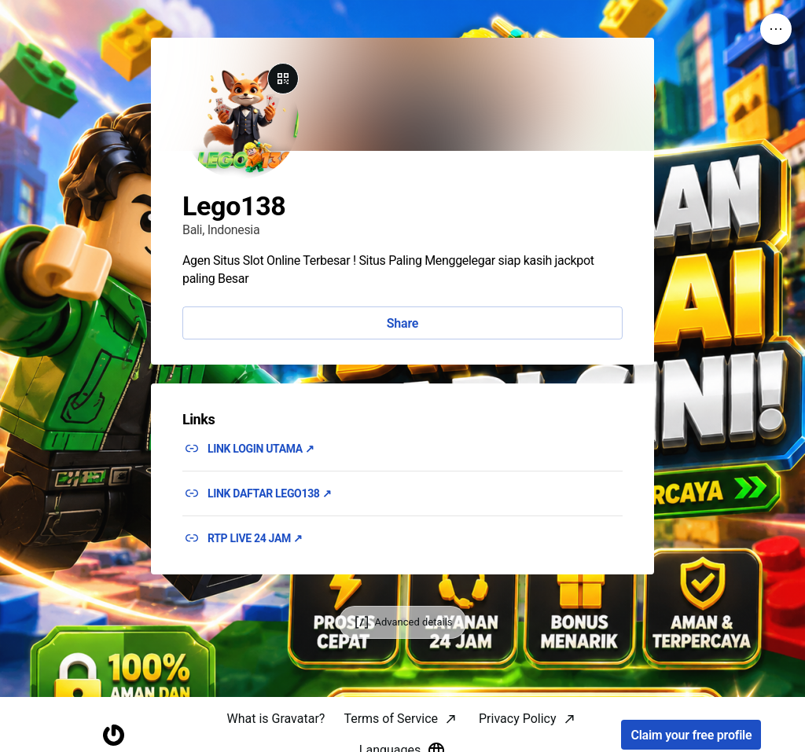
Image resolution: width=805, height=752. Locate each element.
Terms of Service (391, 718)
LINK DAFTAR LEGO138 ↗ (269, 493)
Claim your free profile (691, 735)
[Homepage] (113, 735)
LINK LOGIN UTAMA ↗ (261, 448)
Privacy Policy (518, 718)
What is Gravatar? (275, 718)
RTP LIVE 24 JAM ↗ (255, 538)
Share (402, 323)
